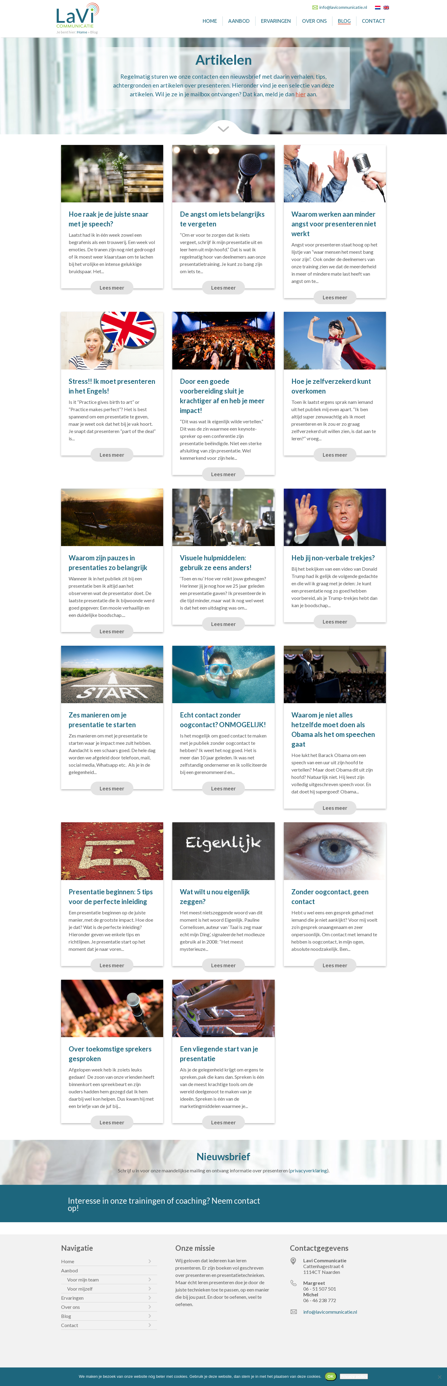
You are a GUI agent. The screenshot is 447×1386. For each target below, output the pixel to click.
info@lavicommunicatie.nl (343, 7)
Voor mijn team (83, 1279)
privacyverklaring (308, 1170)
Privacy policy (354, 1376)
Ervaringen (276, 21)
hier (301, 94)
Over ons (314, 21)
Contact (373, 21)
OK (331, 1376)
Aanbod (239, 21)
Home (210, 21)
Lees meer (112, 287)
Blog (344, 21)
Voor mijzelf (80, 1288)
